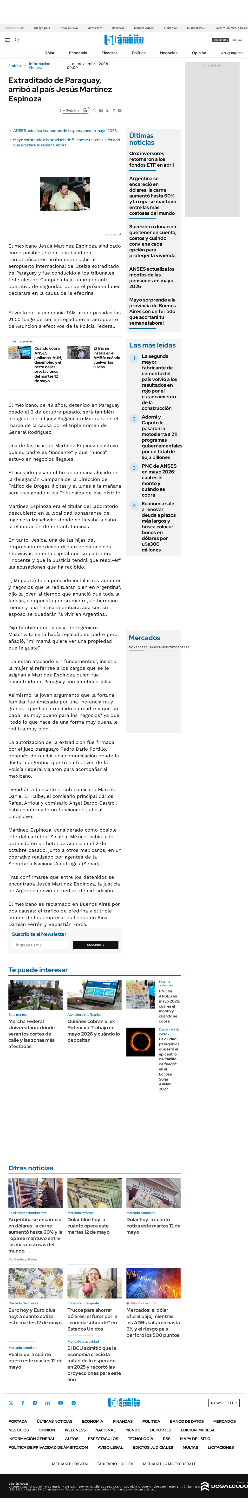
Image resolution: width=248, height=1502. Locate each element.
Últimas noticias (54, 1421)
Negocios (168, 52)
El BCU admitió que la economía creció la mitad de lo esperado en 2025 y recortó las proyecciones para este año (94, 1364)
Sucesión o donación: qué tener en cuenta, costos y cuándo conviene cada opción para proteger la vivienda (153, 241)
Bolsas (149, 647)
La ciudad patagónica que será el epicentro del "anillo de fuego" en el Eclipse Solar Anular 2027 (169, 1064)
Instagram (35, 1403)
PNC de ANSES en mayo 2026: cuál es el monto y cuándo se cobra (159, 480)
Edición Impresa (198, 1430)
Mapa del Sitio (195, 1438)
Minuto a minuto (143, 1303)
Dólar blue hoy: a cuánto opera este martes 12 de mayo (88, 1225)
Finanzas (109, 52)
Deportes (160, 1430)
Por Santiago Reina (22, 1259)
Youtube (60, 1403)
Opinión (199, 52)
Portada (17, 1421)
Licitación (170, 28)
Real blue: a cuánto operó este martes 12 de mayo (35, 1360)
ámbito (14, 66)
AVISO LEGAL (110, 1447)
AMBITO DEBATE (169, 1464)
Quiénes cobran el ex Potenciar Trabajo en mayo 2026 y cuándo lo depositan (93, 1030)
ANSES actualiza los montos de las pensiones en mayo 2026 (65, 130)
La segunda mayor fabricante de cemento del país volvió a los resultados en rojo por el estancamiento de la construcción (159, 382)
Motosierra (94, 28)
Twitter (10, 1403)
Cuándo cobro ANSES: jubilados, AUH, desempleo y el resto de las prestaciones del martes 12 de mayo (48, 364)
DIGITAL (71, 1464)
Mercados (224, 1421)
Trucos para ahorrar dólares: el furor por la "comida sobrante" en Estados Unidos (92, 1319)
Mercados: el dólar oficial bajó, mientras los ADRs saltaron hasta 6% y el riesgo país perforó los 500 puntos (153, 1322)
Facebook (23, 1403)
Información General (39, 66)
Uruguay (228, 52)
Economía (78, 52)
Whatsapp (74, 1403)
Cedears (182, 647)
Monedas (136, 647)
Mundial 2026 (196, 28)
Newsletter (237, 52)
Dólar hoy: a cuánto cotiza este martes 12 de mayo (153, 1225)
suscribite (221, 40)
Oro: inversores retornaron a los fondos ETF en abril (151, 159)
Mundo (133, 1430)
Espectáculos (103, 1438)
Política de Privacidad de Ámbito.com (48, 1447)
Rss (166, 1438)
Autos (71, 1438)
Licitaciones (221, 1447)
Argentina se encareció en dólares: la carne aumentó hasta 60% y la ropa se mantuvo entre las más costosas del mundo (152, 195)
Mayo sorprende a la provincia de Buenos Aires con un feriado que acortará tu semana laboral (66, 142)
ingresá (237, 40)
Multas (190, 1447)
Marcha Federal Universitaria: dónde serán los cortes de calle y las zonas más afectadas (31, 1033)
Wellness (75, 1430)
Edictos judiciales (153, 1447)
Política (139, 52)
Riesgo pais (42, 28)
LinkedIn (47, 1403)
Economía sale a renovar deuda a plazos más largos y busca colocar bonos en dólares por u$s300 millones (159, 526)
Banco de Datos (187, 1421)
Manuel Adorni (144, 28)
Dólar (50, 52)
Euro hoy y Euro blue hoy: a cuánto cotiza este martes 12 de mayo (35, 1316)
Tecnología (140, 1438)
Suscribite (95, 944)
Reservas (118, 28)
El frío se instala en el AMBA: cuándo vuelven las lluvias (106, 357)
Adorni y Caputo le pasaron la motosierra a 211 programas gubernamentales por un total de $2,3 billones (162, 437)
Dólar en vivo (68, 28)
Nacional (105, 1430)
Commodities (165, 647)
